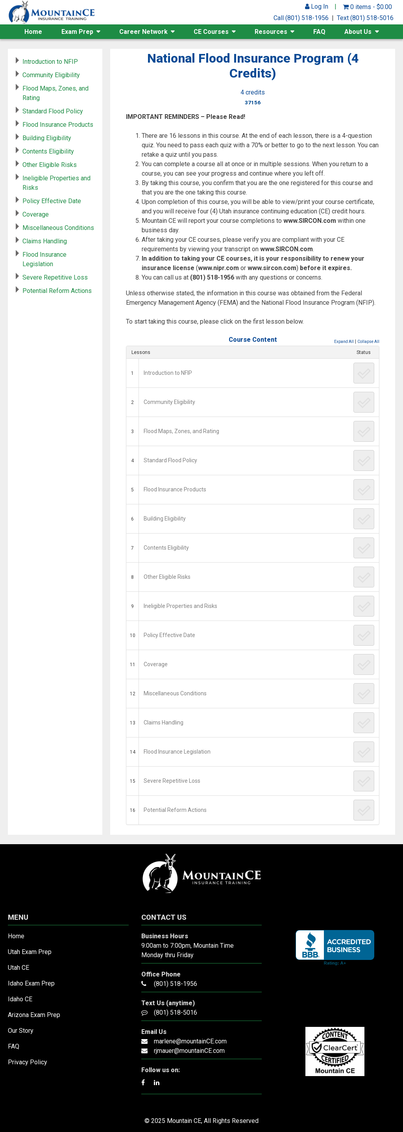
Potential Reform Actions (175, 810)
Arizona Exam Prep (34, 1015)
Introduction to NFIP (168, 373)
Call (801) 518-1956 (301, 18)
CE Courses (211, 31)
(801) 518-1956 (175, 983)
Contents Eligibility (166, 548)
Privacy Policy (27, 1062)
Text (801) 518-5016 (365, 18)
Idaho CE (20, 999)
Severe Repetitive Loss (172, 781)
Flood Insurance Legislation (177, 751)
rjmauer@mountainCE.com (189, 1050)
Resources (271, 31)
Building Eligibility (165, 518)
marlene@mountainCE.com (190, 1041)
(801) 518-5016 (175, 1012)
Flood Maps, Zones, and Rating (181, 431)
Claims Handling (163, 722)
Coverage (156, 664)
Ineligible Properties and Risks (180, 606)
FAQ (319, 31)
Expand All (344, 341)
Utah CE (18, 967)
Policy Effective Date (169, 635)
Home (33, 31)
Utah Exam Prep (30, 952)
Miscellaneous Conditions (175, 693)
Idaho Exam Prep (31, 983)
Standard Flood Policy (170, 460)
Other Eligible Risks (167, 577)
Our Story (20, 1030)
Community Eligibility (169, 402)
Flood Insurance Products (175, 489)
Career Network (143, 31)
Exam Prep (77, 31)
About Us (358, 31)
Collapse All (368, 341)
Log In (316, 6)
